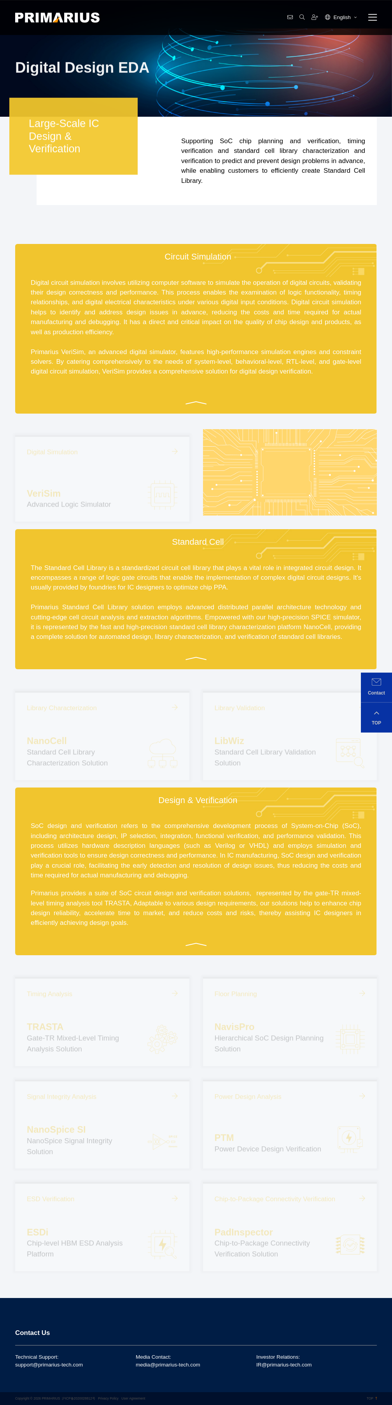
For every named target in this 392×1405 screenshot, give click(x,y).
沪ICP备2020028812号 (78, 1398)
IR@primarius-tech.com (284, 1365)
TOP (372, 1398)
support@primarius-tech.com (49, 1365)
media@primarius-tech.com (168, 1365)
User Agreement (133, 1398)
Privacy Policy (108, 1398)
